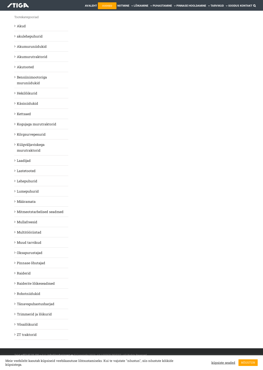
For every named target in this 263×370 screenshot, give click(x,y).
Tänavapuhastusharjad (35, 304)
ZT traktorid (27, 334)
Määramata (26, 201)
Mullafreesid (27, 222)
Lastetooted (26, 170)
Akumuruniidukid (32, 46)
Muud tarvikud (29, 242)
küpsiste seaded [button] (223, 363)
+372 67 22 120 (30, 355)
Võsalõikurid (27, 324)
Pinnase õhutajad (31, 263)
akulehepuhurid (30, 36)
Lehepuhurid (27, 181)
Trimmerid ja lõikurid (34, 314)
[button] (254, 5)
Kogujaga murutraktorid (36, 124)
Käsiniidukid (27, 103)
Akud (21, 26)
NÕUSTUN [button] (248, 362)
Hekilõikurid (27, 93)
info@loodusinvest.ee (60, 355)
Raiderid (24, 273)
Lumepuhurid (28, 191)
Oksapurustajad (29, 252)
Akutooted (25, 67)
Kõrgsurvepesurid (31, 134)
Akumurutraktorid (32, 56)
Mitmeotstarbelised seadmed (40, 211)
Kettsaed (24, 114)
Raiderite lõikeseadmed (36, 283)
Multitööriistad (29, 232)
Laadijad (24, 160)
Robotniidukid (28, 293)
